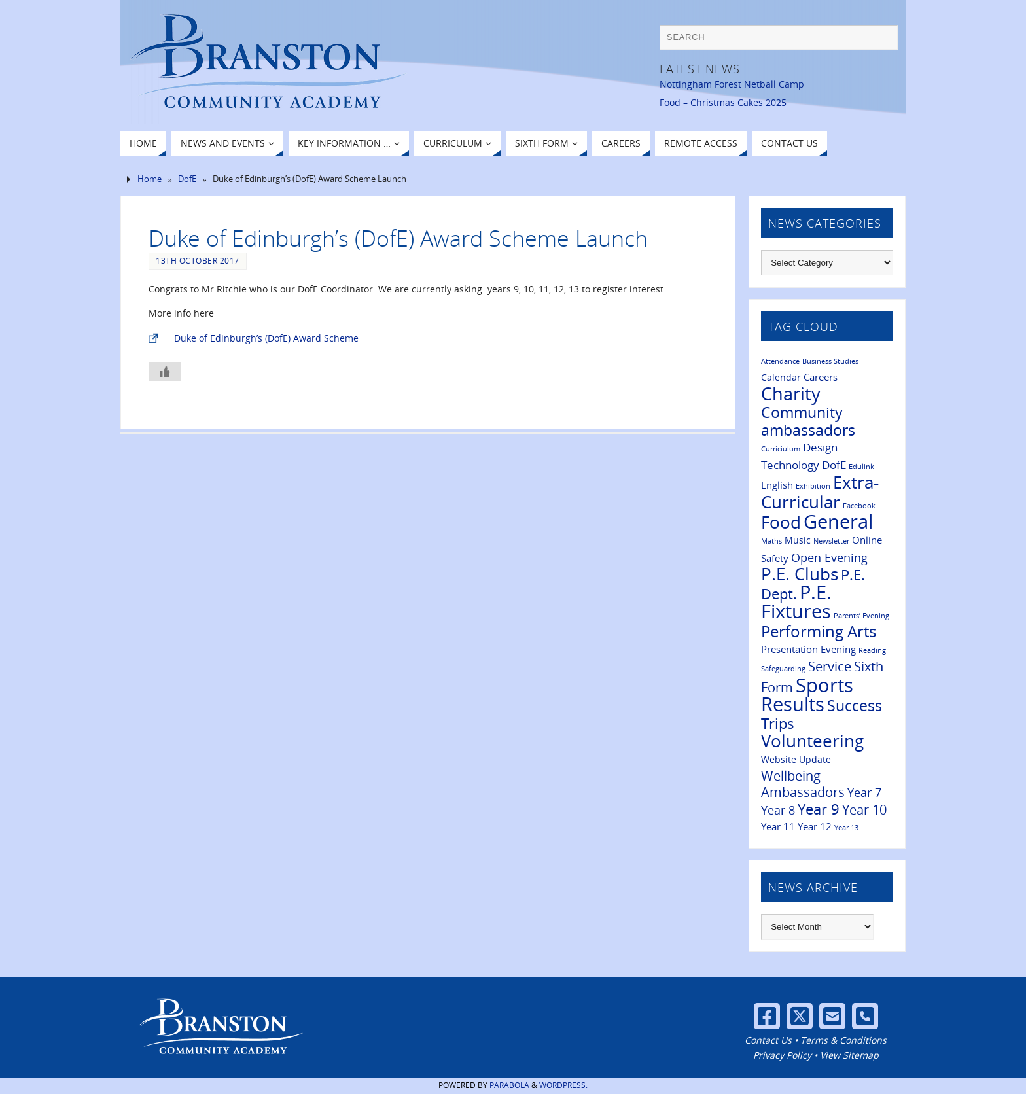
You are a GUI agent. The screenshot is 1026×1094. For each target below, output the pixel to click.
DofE (187, 179)
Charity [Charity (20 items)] (791, 393)
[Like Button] (165, 371)
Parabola (509, 1085)
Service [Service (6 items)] (829, 666)
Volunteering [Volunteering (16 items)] (812, 741)
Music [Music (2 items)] (798, 540)
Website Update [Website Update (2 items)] (796, 760)
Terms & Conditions (843, 1040)
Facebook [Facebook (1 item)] (859, 505)
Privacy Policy (782, 1055)
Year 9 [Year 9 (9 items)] (819, 809)
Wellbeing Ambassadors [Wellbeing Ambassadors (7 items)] (803, 784)
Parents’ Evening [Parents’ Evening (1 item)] (861, 615)
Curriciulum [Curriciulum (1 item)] (780, 448)
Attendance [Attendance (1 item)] (780, 361)
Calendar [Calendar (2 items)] (781, 377)
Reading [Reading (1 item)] (872, 650)
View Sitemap (849, 1055)
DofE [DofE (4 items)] (834, 464)
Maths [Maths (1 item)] (771, 541)
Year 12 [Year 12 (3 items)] (815, 826)
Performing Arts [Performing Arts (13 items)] (818, 631)
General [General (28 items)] (838, 521)
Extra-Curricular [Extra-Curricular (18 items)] (820, 492)
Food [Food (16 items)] (781, 522)
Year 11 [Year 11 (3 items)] (778, 826)
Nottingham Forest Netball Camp (732, 84)
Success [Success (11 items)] (854, 705)
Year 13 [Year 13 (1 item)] (846, 827)
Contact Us (768, 1040)
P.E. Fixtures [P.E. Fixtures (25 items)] (796, 602)
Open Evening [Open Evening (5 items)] (829, 557)
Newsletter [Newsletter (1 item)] (831, 541)
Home (149, 179)
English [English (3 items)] (777, 485)
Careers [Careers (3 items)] (821, 377)
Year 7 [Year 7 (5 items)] (864, 792)
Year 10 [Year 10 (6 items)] (864, 810)
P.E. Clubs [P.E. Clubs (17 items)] (799, 574)
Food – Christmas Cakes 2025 (723, 102)
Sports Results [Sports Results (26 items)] (807, 694)
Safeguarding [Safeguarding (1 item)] (783, 668)
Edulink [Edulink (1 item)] (861, 466)
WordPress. (563, 1085)
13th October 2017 (197, 260)
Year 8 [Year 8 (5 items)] (778, 810)
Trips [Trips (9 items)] (777, 723)
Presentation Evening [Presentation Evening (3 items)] (808, 649)
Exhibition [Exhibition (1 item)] (813, 486)
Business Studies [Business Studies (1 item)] (830, 361)
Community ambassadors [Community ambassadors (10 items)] (808, 421)
